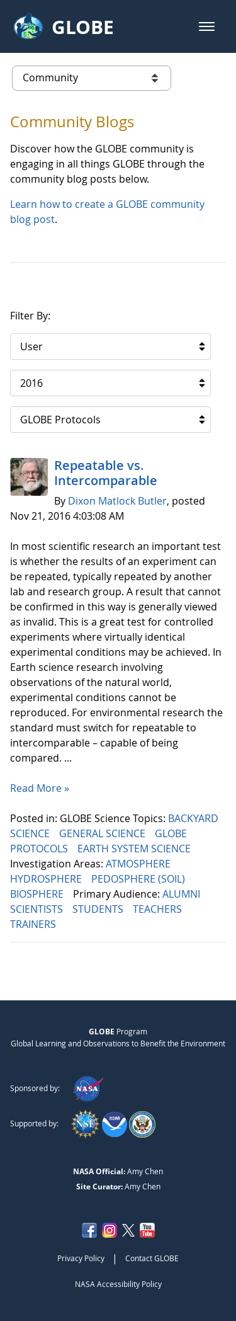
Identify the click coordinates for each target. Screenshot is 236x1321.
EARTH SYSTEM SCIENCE (135, 848)
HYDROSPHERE (47, 879)
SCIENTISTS (37, 909)
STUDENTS (99, 909)
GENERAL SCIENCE (103, 833)
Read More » (39, 788)
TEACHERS (158, 909)
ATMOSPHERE (139, 864)
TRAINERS (34, 924)
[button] (207, 26)
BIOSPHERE (38, 894)
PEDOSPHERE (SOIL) (139, 879)
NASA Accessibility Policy (118, 1284)
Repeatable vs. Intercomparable (105, 473)
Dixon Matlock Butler (117, 501)
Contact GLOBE (152, 1258)
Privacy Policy (80, 1258)
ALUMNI (182, 894)
